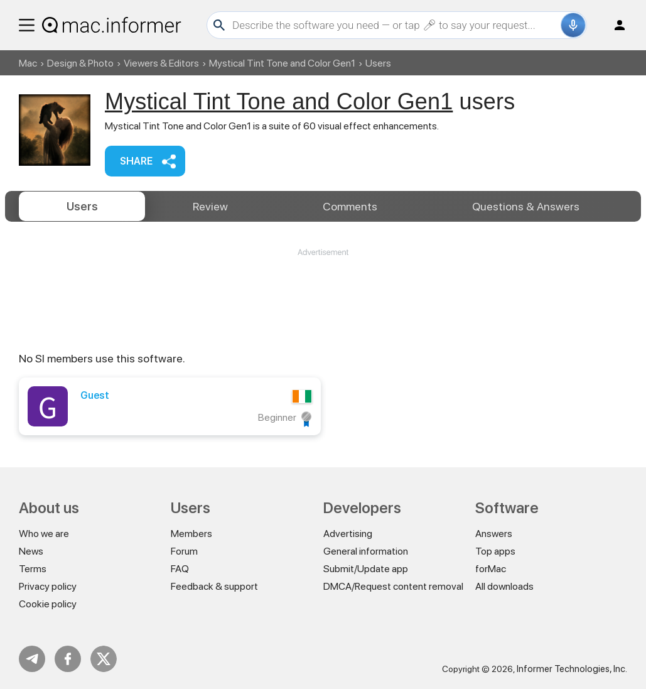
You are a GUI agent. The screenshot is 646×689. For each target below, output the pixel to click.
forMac (490, 569)
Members (191, 534)
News (31, 551)
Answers (525, 206)
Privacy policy (48, 586)
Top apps (495, 551)
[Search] (395, 25)
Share (136, 161)
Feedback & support (214, 586)
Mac (28, 63)
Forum (184, 551)
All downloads (504, 586)
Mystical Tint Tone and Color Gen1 (282, 63)
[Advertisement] (323, 296)
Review (210, 206)
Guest (94, 395)
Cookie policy (48, 604)
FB (68, 659)
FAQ (180, 569)
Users (82, 206)
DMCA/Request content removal (393, 586)
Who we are (44, 534)
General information (365, 551)
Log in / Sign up (614, 25)
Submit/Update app (365, 569)
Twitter (103, 659)
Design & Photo (80, 63)
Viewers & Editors (161, 63)
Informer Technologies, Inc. (572, 669)
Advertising (347, 534)
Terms (32, 569)
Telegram (32, 659)
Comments (350, 206)
